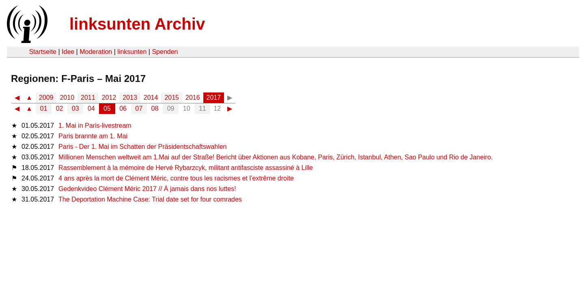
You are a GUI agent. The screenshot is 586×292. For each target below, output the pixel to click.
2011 (88, 97)
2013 (130, 97)
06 (123, 108)
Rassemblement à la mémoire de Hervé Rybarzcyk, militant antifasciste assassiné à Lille (185, 167)
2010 (67, 97)
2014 (151, 97)
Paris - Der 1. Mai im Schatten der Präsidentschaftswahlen (142, 146)
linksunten (131, 51)
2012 (109, 97)
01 (43, 108)
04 (91, 108)
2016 (192, 97)
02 (59, 108)
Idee (68, 51)
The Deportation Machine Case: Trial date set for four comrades (150, 199)
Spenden (165, 51)
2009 (46, 97)
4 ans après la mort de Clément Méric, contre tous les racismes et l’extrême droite (176, 178)
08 (155, 108)
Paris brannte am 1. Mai (92, 136)
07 (138, 108)
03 (75, 108)
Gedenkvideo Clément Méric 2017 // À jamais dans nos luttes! (147, 188)
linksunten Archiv (137, 24)
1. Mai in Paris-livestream (94, 125)
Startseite (42, 51)
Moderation (96, 51)
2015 (171, 97)
